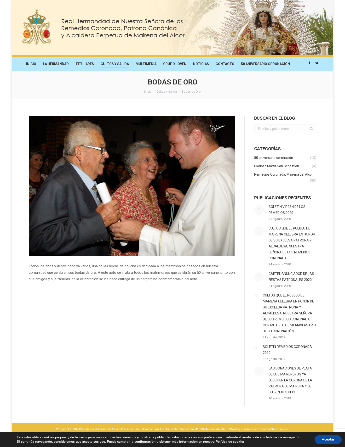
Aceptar (328, 439)
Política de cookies (230, 441)
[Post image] (259, 210)
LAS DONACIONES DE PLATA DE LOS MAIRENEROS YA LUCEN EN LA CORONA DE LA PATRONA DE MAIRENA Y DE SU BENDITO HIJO (290, 380)
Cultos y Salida (166, 91)
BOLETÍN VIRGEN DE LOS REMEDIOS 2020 (287, 210)
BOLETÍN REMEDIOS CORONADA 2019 (287, 350)
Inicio (148, 91)
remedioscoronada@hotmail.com (266, 429)
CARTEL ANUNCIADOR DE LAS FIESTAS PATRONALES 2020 (291, 277)
